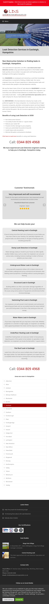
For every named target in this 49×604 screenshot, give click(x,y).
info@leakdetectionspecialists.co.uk (17, 575)
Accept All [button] (19, 599)
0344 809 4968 (28, 142)
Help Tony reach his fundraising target (16, 509)
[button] (5, 21)
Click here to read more (9, 136)
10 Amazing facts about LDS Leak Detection (18, 514)
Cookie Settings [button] (8, 599)
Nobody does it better (11, 518)
